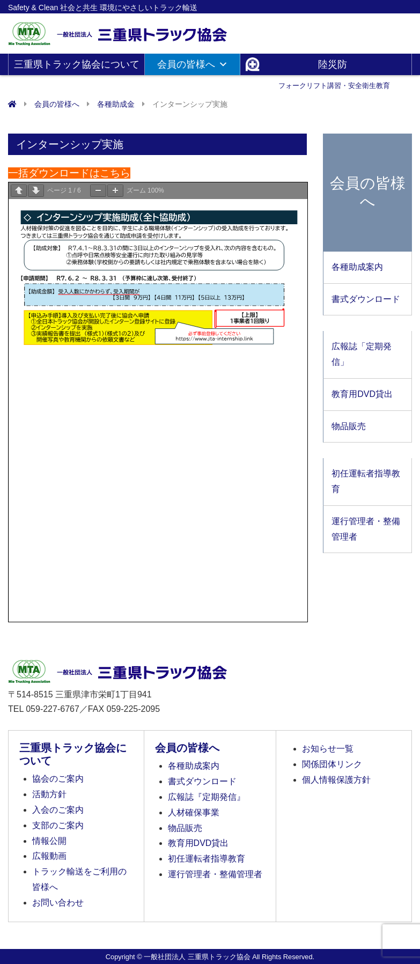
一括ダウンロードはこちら (69, 173)
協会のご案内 (58, 778)
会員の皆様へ (192, 64)
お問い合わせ (58, 902)
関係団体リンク (332, 764)
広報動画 (49, 855)
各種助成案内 (357, 266)
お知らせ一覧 (327, 748)
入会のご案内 (58, 809)
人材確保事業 (193, 812)
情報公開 (49, 840)
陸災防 (334, 67)
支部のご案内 (58, 825)
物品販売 (348, 426)
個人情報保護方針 (336, 779)
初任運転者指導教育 (365, 481)
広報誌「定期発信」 (361, 354)
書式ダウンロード (365, 299)
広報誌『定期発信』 (206, 796)
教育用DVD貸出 (362, 394)
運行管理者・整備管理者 (365, 529)
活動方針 (49, 794)
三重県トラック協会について (76, 67)
